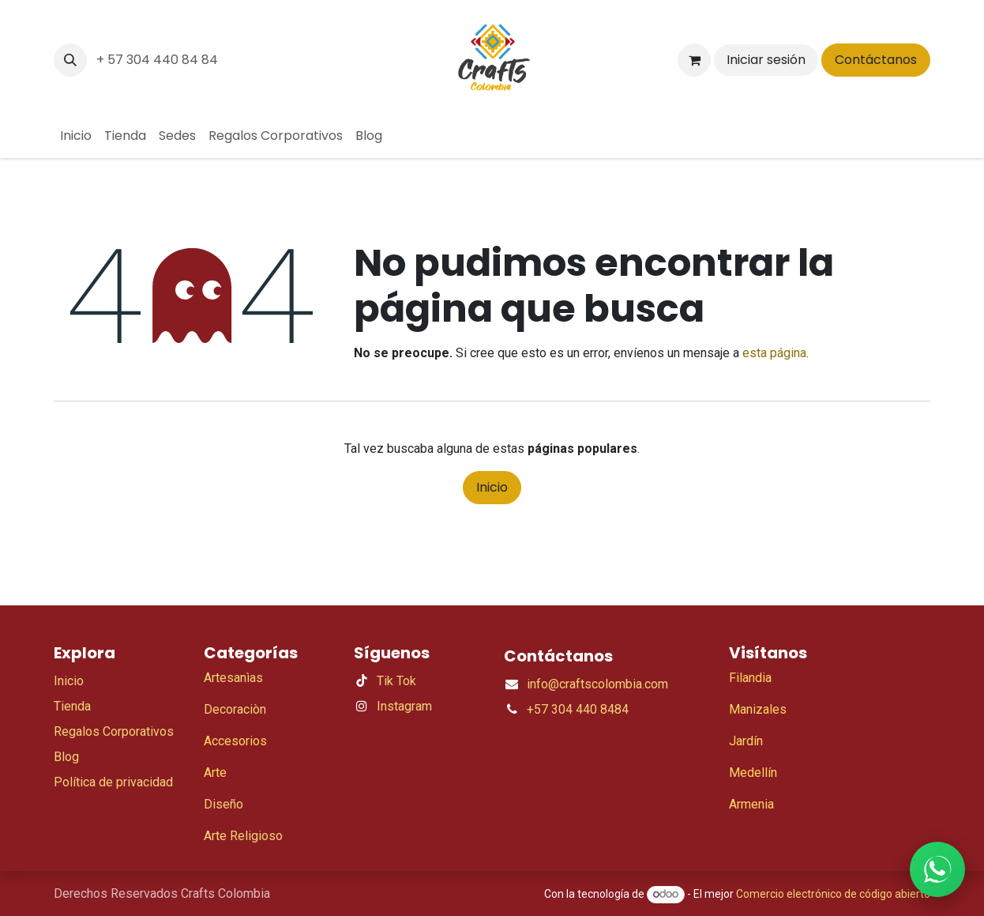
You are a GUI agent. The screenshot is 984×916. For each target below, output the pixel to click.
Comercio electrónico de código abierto (833, 894)
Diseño (223, 804)
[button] (70, 60)
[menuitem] (76, 136)
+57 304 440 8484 (578, 709)
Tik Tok (396, 680)
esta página (774, 352)
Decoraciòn (235, 709)
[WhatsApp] (937, 869)
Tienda (72, 706)
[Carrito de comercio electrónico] (694, 60)
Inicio (492, 487)
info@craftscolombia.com (597, 684)
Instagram (404, 706)
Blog (66, 756)
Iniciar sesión (766, 60)
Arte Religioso (243, 835)
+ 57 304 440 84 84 (157, 60)
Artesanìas (233, 677)
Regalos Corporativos (114, 731)
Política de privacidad (113, 782)
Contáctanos (876, 60)
